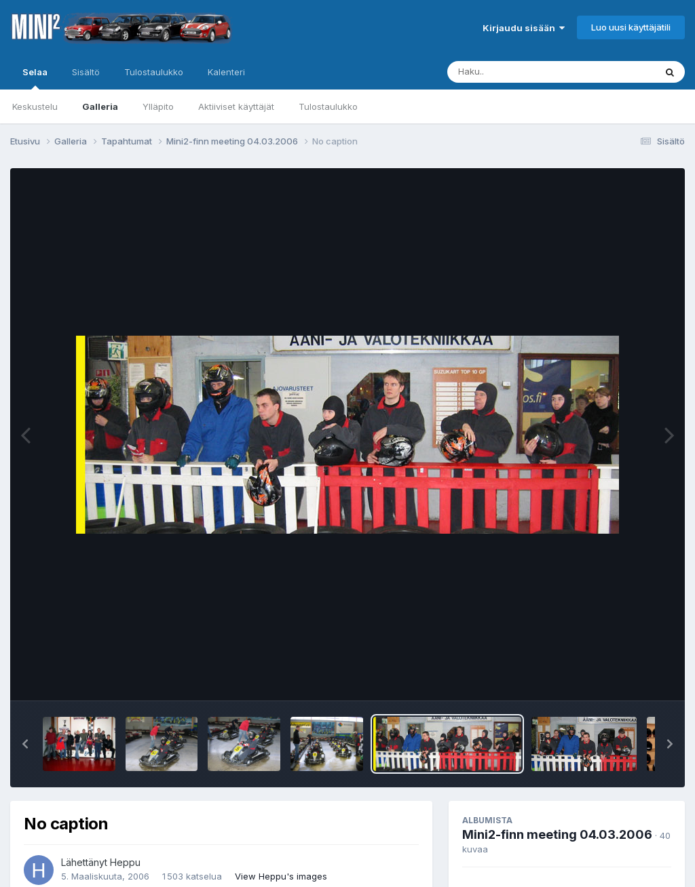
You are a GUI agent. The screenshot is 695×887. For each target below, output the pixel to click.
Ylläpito (158, 106)
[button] (25, 744)
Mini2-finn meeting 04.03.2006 (557, 834)
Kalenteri (226, 71)
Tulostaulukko (328, 106)
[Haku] (526, 72)
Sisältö (86, 71)
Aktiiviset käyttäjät (236, 106)
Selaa (35, 78)
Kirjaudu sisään (524, 27)
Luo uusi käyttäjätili (631, 27)
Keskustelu (35, 106)
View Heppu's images (281, 876)
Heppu (125, 862)
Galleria (100, 106)
